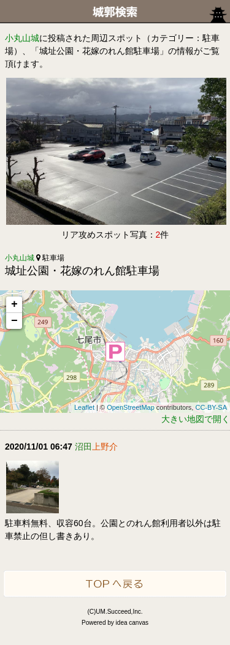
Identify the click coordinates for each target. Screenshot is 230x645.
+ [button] (14, 304)
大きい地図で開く (195, 419)
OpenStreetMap (131, 407)
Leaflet (84, 407)
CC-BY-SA (211, 407)
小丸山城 (22, 38)
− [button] (14, 321)
